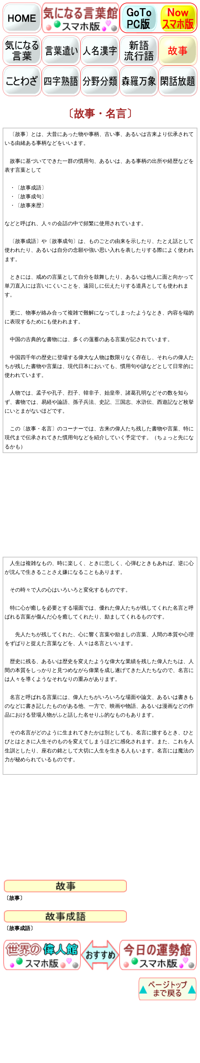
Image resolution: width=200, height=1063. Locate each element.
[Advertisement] (100, 505)
